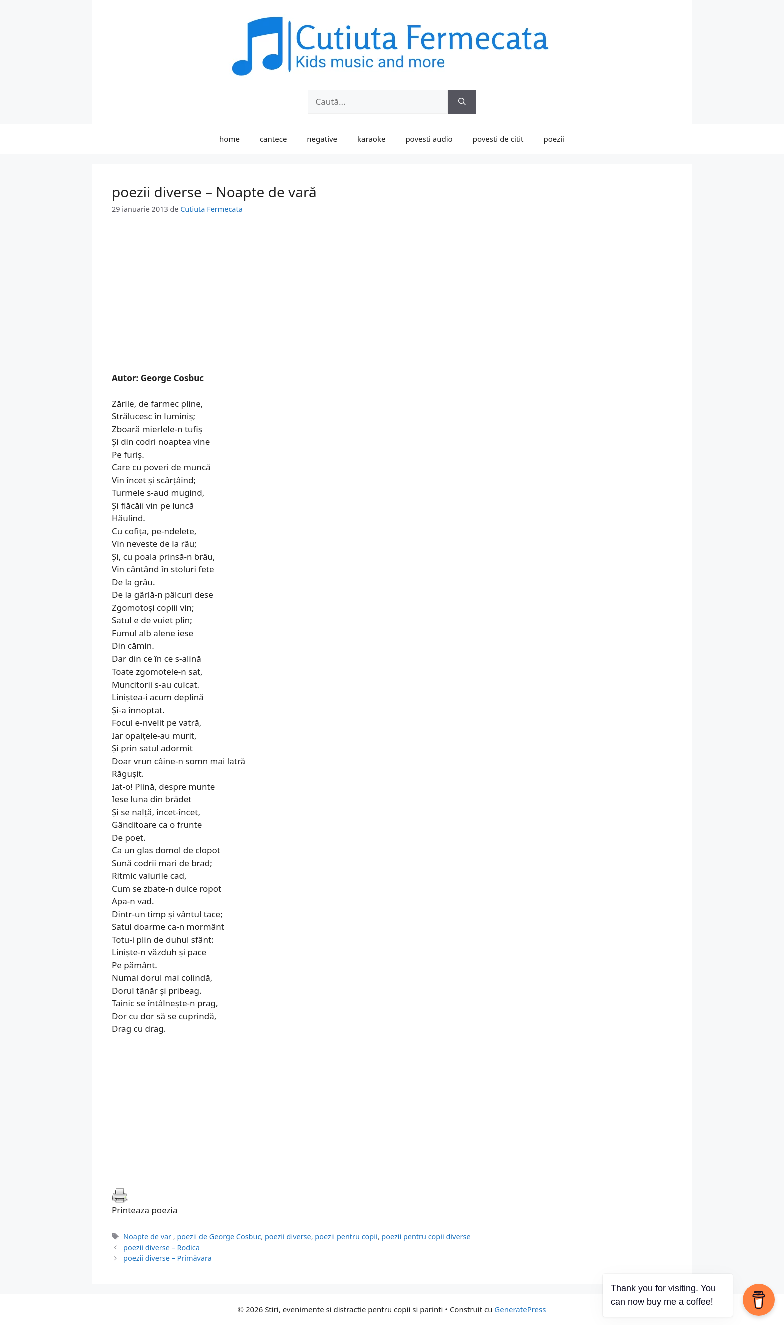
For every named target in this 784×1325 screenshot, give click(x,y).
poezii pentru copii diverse (426, 1236)
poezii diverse (288, 1236)
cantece (273, 139)
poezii (554, 139)
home (230, 139)
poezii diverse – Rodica (162, 1247)
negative (322, 139)
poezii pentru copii (346, 1236)
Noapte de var (149, 1236)
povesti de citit (498, 139)
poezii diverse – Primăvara (168, 1258)
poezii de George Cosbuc (219, 1236)
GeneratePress (520, 1309)
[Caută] (462, 102)
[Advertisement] (392, 302)
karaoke (372, 139)
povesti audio (429, 139)
